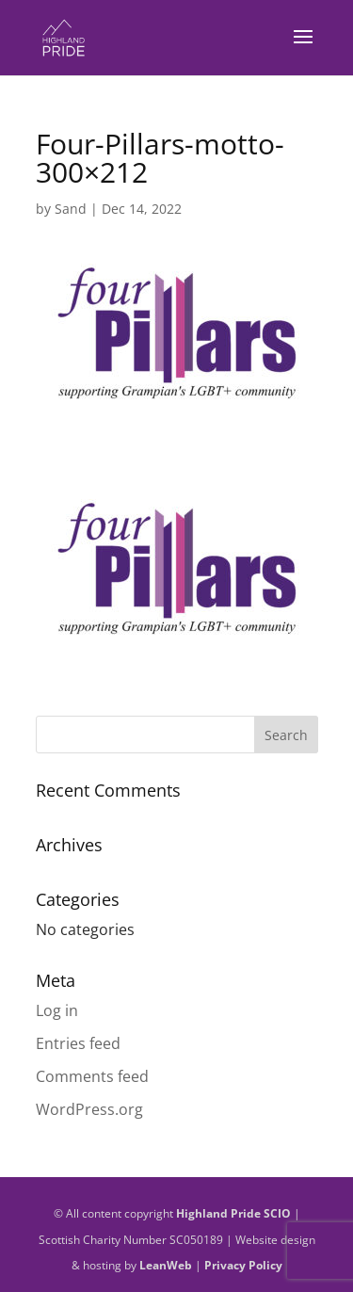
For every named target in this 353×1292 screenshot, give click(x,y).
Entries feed (78, 1043)
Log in (57, 1010)
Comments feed (92, 1076)
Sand (71, 209)
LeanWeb (165, 1265)
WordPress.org (89, 1109)
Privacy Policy (243, 1265)
